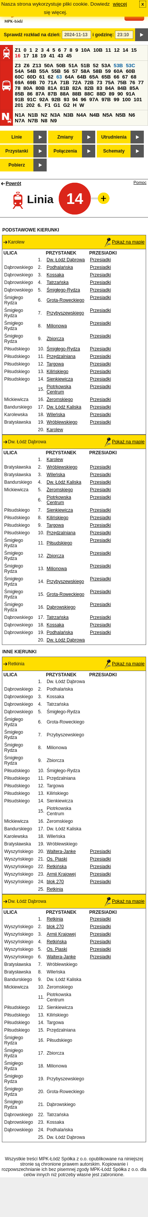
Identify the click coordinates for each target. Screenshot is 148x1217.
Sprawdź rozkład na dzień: (32, 34)
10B (97, 50)
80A (28, 88)
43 (60, 56)
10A (85, 50)
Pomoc (140, 182)
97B (105, 99)
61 (42, 77)
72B (88, 82)
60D (31, 77)
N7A (20, 120)
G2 (66, 105)
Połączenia (65, 151)
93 (66, 99)
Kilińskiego (57, 371)
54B (31, 71)
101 (138, 99)
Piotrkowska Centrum (59, 389)
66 (117, 77)
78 (17, 88)
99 (117, 99)
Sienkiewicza (60, 379)
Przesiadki (100, 259)
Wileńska (56, 414)
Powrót (13, 183)
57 (75, 71)
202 (30, 105)
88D (100, 94)
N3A (55, 115)
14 (125, 50)
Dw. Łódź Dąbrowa (66, 259)
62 (51, 77)
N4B (95, 115)
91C (31, 99)
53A (105, 65)
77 (141, 82)
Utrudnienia (114, 137)
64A (69, 77)
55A (43, 71)
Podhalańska (60, 267)
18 (35, 56)
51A (73, 65)
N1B (33, 115)
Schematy (114, 151)
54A (19, 71)
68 (134, 77)
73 (99, 82)
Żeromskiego (60, 399)
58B (97, 71)
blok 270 (55, 881)
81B (64, 88)
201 (19, 105)
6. (40, 105)
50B (60, 65)
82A (76, 88)
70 (42, 82)
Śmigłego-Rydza (63, 290)
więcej (120, 4)
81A (52, 88)
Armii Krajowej (61, 874)
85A (134, 88)
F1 (48, 105)
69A (19, 82)
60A (118, 71)
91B (19, 99)
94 (75, 99)
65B (105, 77)
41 (52, 56)
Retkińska (57, 866)
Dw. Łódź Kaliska (64, 407)
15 (134, 50)
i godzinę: (103, 34)
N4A (81, 115)
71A (52, 82)
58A (85, 71)
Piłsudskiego (59, 543)
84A (109, 88)
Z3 (18, 65)
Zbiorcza (55, 338)
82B (88, 88)
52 (96, 65)
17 (26, 56)
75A (109, 82)
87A (40, 94)
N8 (44, 120)
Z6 (27, 65)
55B (55, 71)
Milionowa (57, 326)
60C (19, 77)
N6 (132, 115)
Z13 (37, 65)
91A (130, 94)
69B (31, 82)
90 (120, 94)
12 (117, 50)
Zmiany (65, 137)
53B (118, 65)
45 (69, 56)
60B (130, 71)
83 (99, 88)
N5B (120, 115)
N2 (44, 115)
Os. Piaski (57, 859)
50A (48, 65)
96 (84, 99)
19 (43, 56)
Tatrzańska (58, 282)
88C (88, 94)
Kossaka (55, 275)
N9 (53, 120)
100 (126, 99)
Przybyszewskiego (65, 313)
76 (132, 82)
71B (64, 82)
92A (43, 99)
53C (130, 65)
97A (93, 99)
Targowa (55, 364)
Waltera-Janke (61, 851)
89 (112, 94)
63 (59, 77)
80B (40, 88)
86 (30, 94)
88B (76, 94)
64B (81, 77)
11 (108, 50)
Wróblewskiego (62, 422)
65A (93, 77)
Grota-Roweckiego (65, 300)
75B (121, 82)
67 (125, 77)
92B (55, 99)
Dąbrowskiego (61, 607)
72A (76, 82)
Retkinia (55, 889)
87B (52, 94)
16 (17, 56)
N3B (68, 115)
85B (19, 94)
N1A (20, 115)
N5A (107, 115)
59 (108, 71)
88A (64, 94)
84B (121, 88)
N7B (33, 120)
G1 (57, 105)
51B (85, 65)
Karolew (55, 429)
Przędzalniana (61, 356)
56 (66, 71)
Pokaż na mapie (124, 242)
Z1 (18, 50)
